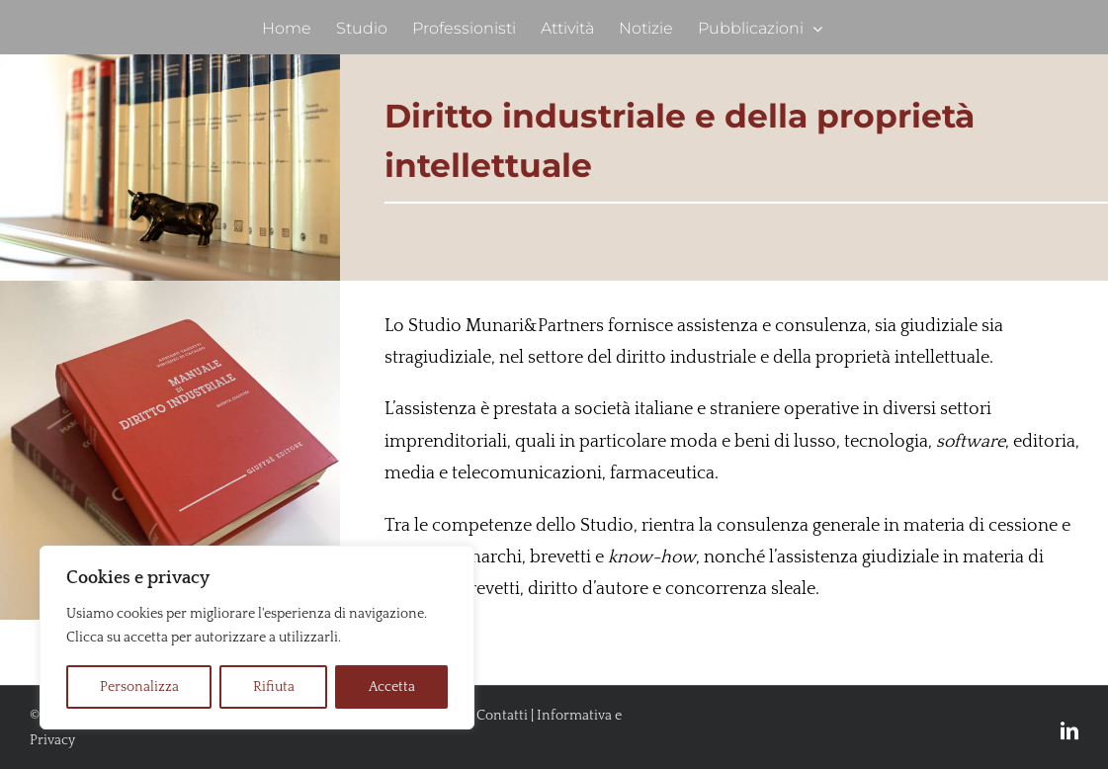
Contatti (502, 716)
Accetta (392, 687)
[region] (257, 637)
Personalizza (139, 687)
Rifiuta (274, 687)
